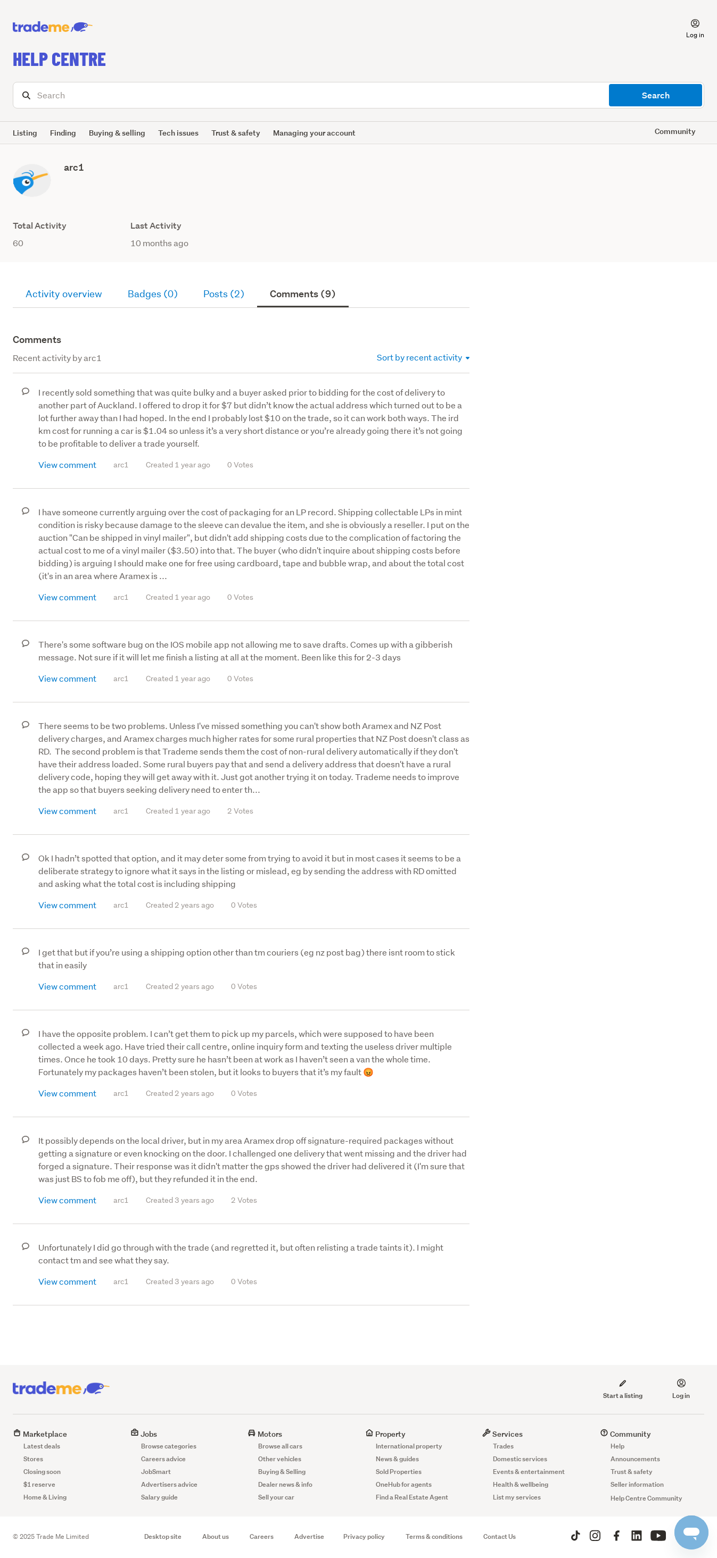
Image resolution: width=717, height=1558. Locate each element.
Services (502, 1434)
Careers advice (163, 1458)
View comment (67, 464)
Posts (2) (223, 294)
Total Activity (40, 225)
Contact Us (499, 1536)
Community (625, 1434)
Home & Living (45, 1497)
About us (215, 1536)
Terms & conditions (434, 1536)
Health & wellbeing (520, 1484)
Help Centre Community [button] (646, 1498)
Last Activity (156, 225)
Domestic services (520, 1458)
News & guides (397, 1458)
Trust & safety (235, 133)
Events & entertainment (529, 1471)
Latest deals (41, 1446)
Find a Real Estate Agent (412, 1497)
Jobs (143, 1434)
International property (409, 1446)
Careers (262, 1536)
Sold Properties (399, 1471)
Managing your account (314, 133)
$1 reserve (39, 1484)
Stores (33, 1458)
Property (385, 1434)
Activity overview (64, 294)
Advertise (309, 1536)
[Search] (358, 95)
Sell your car (276, 1497)
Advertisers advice (169, 1484)
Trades (503, 1446)
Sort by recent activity (423, 357)
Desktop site (163, 1536)
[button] (688, 27)
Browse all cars (280, 1446)
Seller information (637, 1484)
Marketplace (40, 1434)
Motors (265, 1434)
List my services (517, 1497)
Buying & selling (117, 133)
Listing (25, 133)
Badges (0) (153, 294)
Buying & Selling (282, 1471)
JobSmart (156, 1471)
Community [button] (675, 131)
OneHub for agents (404, 1484)
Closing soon (42, 1471)
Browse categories (168, 1446)
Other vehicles (279, 1458)
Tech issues (178, 133)
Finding (63, 133)
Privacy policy (364, 1536)
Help (617, 1446)
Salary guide (159, 1497)
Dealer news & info (285, 1484)
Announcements (635, 1458)
